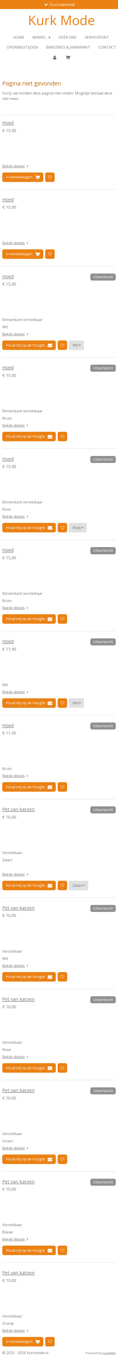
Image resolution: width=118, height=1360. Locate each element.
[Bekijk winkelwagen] (67, 57)
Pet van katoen (18, 809)
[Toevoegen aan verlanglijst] (50, 177)
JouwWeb (109, 1353)
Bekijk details (16, 166)
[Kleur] (76, 345)
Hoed (8, 122)
